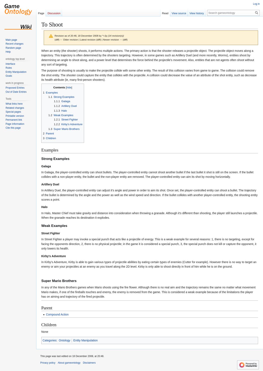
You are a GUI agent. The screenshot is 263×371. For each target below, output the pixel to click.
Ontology (64, 340)
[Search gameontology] (233, 13)
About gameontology (69, 362)
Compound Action (57, 314)
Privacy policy (47, 362)
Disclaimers (89, 362)
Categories (50, 340)
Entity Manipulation (85, 340)
